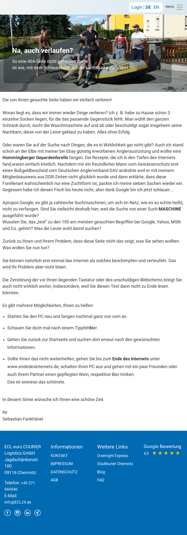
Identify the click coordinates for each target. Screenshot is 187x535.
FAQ (100, 480)
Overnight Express (112, 455)
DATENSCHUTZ (64, 472)
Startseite (58, 339)
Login (136, 7)
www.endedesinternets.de (33, 366)
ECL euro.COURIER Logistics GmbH (17, 7)
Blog (101, 472)
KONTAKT (59, 455)
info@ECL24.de (17, 502)
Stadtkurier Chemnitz (115, 463)
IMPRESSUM (62, 463)
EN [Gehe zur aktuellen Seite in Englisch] (156, 7)
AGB (54, 480)
